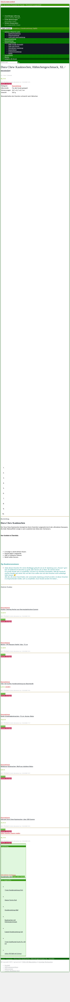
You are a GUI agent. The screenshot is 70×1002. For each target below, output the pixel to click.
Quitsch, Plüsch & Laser (12, 32)
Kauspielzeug (9, 41)
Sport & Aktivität (10, 43)
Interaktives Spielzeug (15, 48)
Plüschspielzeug (13, 35)
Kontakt (7, 965)
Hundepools (9, 55)
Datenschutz (9, 969)
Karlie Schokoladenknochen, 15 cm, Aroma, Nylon (17, 716)
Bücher (7, 57)
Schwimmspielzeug (14, 52)
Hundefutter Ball (6, 877)
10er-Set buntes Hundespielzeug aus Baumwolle (17, 684)
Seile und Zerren (13, 46)
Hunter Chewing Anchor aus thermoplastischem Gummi (19, 609)
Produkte (9, 959)
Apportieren (12, 50)
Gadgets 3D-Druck (11, 59)
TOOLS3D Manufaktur (29, 962)
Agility (10, 53)
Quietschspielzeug (14, 34)
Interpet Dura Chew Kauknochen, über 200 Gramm (18, 819)
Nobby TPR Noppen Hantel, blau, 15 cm (14, 644)
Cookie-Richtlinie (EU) (12, 971)
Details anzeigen (6, 84)
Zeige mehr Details (18, 877)
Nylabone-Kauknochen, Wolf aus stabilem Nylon (17, 766)
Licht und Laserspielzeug (16, 37)
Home (3, 959)
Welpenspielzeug (10, 39)
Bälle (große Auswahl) (15, 44)
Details (3, 620)
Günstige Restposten (46, 962)
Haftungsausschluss (11, 967)
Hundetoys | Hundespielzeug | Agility (25, 28)
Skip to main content (8, 2)
